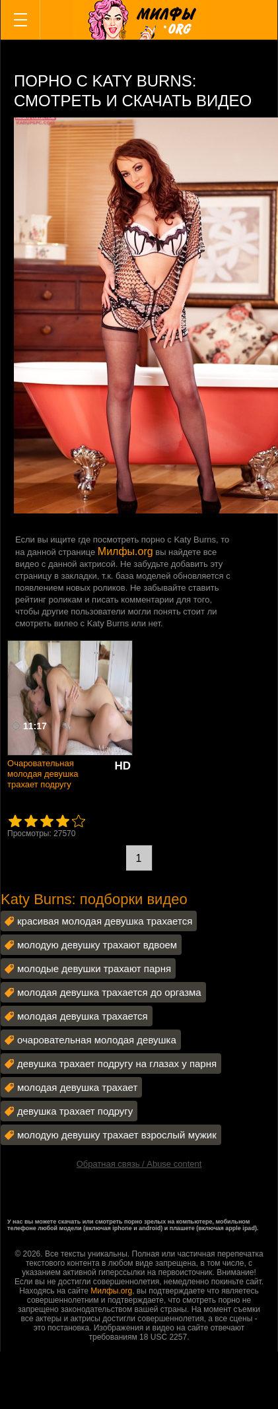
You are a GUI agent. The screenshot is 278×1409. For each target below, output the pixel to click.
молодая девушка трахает (77, 1087)
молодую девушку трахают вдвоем (97, 944)
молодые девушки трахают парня (94, 968)
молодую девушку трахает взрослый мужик (117, 1134)
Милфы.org (125, 551)
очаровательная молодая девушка (96, 1039)
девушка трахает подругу (75, 1111)
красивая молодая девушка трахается (104, 921)
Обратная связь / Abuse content (139, 1164)
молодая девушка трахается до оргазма (109, 992)
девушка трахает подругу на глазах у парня (117, 1063)
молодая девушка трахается (82, 1016)
